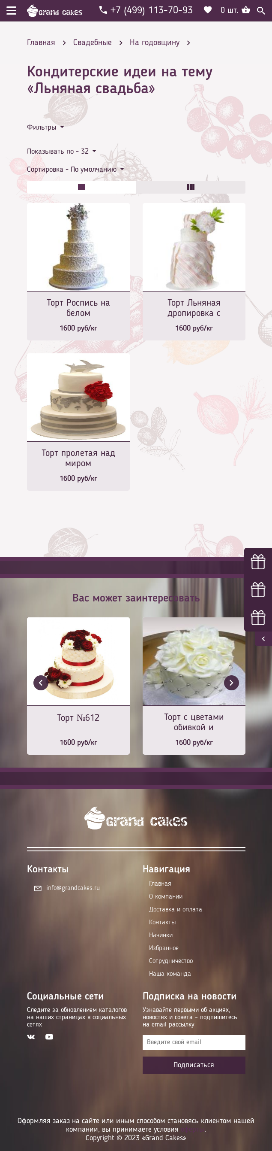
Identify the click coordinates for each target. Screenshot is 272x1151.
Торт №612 (78, 718)
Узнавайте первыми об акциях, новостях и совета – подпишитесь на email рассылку (190, 1017)
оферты (192, 1129)
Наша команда (170, 974)
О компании (165, 896)
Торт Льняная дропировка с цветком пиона (193, 308)
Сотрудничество (171, 961)
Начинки (161, 935)
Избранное (164, 948)
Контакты (162, 922)
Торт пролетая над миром (78, 458)
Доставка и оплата (175, 909)
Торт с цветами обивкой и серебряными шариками (194, 723)
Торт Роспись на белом (78, 308)
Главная (160, 884)
